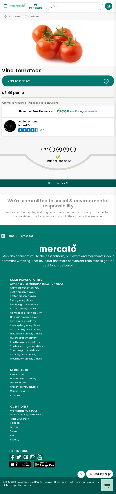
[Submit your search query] (50, 6)
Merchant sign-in (20, 391)
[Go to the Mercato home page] (18, 5)
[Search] (74, 6)
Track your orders (20, 418)
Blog (12, 435)
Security (14, 439)
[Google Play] (44, 464)
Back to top (58, 183)
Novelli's (24, 125)
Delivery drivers (18, 382)
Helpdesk (15, 422)
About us (15, 395)
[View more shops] (35, 6)
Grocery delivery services (24, 386)
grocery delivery (24, 287)
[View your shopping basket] (108, 6)
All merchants (18, 374)
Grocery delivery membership (26, 414)
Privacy (14, 427)
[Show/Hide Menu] (5, 5)
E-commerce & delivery (23, 378)
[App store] (20, 464)
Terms (13, 431)
